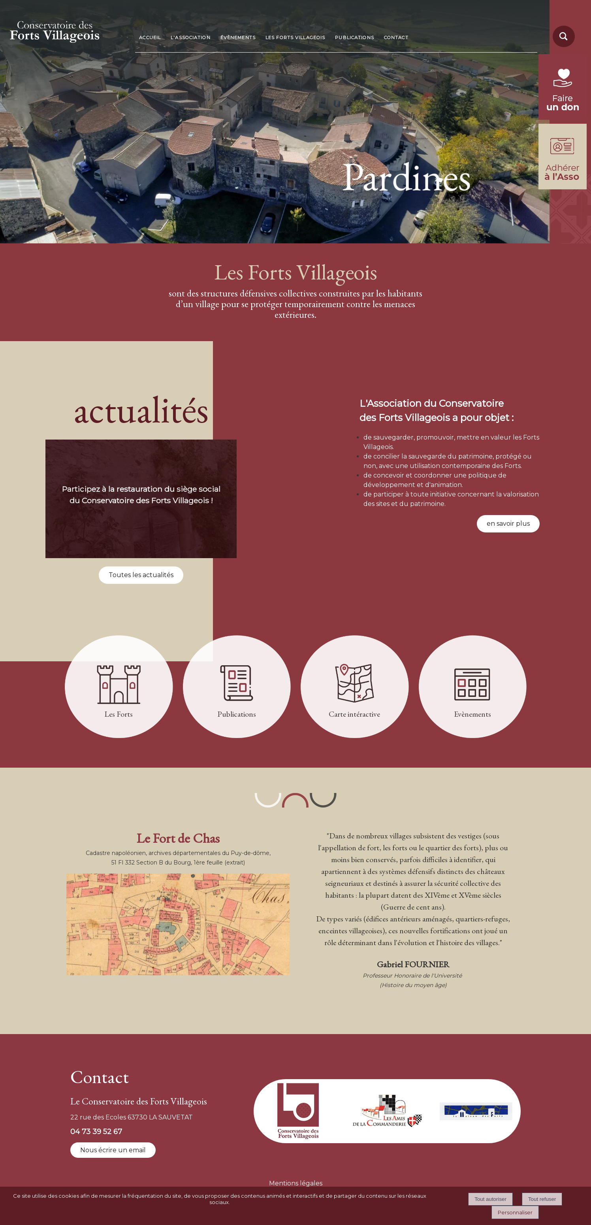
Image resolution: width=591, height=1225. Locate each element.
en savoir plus (508, 523)
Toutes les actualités (141, 575)
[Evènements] (473, 688)
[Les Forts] (119, 688)
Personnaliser (515, 1212)
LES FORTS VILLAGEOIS (295, 37)
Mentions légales (295, 1183)
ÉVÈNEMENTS (238, 37)
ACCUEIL (150, 37)
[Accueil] (68, 29)
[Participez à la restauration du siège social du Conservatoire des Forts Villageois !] (141, 499)
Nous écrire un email (113, 1150)
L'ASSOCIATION (191, 37)
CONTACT (396, 37)
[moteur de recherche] (562, 46)
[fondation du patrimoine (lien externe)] (562, 117)
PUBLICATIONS (354, 37)
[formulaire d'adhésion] (562, 187)
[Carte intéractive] (354, 688)
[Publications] (237, 688)
